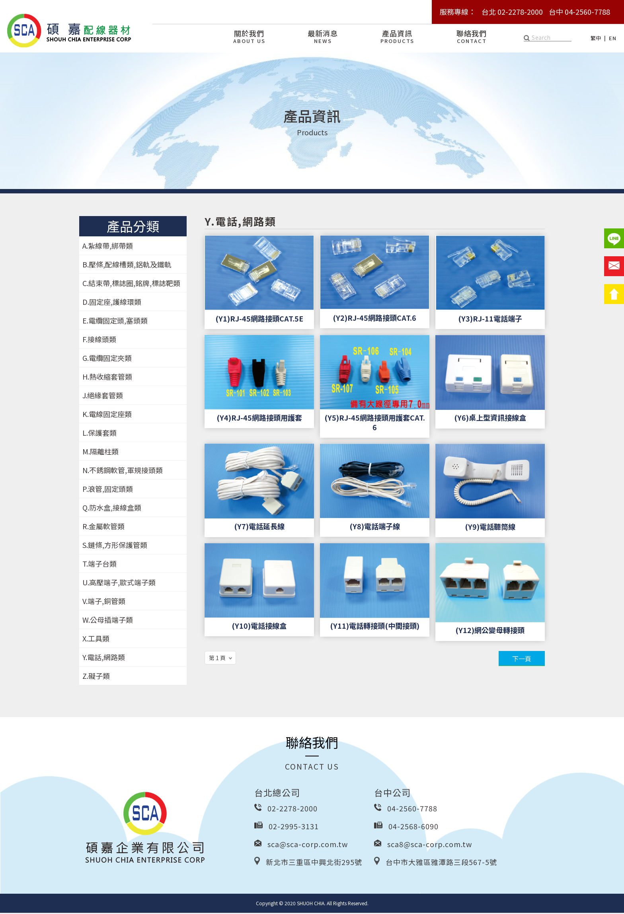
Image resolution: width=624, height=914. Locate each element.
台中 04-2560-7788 (579, 11)
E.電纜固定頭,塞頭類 (115, 321)
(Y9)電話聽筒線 (490, 527)
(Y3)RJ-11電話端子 (490, 319)
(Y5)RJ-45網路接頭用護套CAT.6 (374, 423)
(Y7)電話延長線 (259, 527)
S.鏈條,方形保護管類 (114, 546)
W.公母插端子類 (107, 621)
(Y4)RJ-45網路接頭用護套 (259, 418)
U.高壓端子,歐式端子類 (119, 583)
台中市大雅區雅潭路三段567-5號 (441, 863)
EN (612, 38)
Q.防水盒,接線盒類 (111, 508)
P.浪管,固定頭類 (107, 490)
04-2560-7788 (412, 809)
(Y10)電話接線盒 (259, 626)
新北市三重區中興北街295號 (314, 863)
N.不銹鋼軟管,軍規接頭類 (122, 471)
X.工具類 (95, 639)
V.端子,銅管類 (103, 602)
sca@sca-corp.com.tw (307, 845)
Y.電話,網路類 (103, 658)
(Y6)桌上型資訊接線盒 (490, 419)
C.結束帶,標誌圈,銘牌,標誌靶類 (131, 284)
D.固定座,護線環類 (111, 303)
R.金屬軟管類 (103, 527)
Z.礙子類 (96, 677)
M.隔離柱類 (100, 452)
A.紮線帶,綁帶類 (107, 247)
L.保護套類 (99, 434)
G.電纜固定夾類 (107, 359)
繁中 (596, 38)
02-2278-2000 (292, 809)
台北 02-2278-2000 (512, 11)
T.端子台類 (99, 564)
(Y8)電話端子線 (374, 527)
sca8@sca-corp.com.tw (429, 845)
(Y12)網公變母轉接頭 (490, 631)
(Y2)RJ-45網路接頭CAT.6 (374, 319)
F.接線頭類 (99, 340)
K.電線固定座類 (107, 415)
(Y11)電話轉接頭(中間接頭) (374, 626)
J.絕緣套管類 (102, 396)
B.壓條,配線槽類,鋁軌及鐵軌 (127, 265)
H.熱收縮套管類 (107, 377)
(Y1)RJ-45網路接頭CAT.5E (259, 319)
